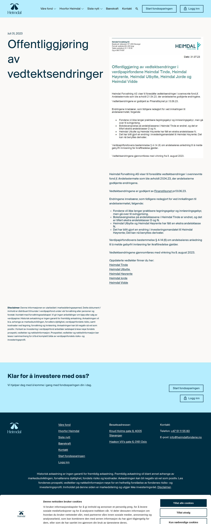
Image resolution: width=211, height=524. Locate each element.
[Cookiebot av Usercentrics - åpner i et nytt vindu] (21, 517)
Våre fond (47, 8)
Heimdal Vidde (118, 282)
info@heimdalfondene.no (186, 437)
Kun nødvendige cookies (183, 503)
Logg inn (192, 8)
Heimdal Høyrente (121, 274)
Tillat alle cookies (183, 483)
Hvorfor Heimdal (70, 8)
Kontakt (127, 8)
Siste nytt (93, 8)
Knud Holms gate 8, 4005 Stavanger (125, 433)
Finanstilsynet (163, 191)
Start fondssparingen (159, 8)
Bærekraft (112, 8)
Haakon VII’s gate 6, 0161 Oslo (128, 441)
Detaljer (175, 517)
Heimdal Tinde (118, 265)
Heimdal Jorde (118, 278)
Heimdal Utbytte (120, 269)
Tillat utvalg (183, 493)
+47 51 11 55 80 (180, 431)
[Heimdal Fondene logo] (14, 8)
